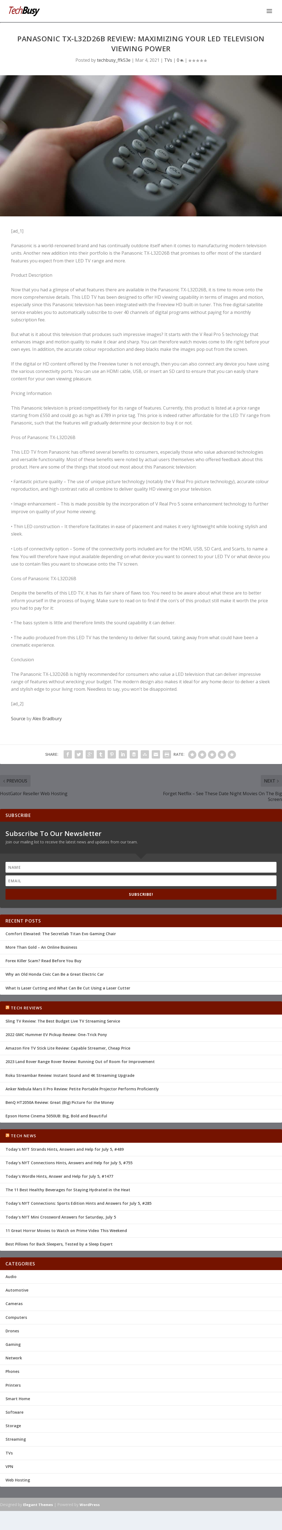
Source (18, 718)
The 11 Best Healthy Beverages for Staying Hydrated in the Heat (68, 1189)
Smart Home (18, 1398)
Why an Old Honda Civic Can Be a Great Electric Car (55, 973)
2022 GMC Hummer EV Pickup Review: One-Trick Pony (56, 1034)
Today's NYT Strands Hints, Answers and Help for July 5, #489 (65, 1148)
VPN (9, 1466)
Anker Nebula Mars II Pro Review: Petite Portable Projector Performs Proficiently (82, 1088)
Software (14, 1411)
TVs (168, 60)
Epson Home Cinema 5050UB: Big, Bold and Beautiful (56, 1115)
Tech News (23, 1135)
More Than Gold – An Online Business (41, 946)
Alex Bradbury (47, 718)
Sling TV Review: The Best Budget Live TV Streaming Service (63, 1020)
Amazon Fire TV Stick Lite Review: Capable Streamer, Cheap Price (68, 1047)
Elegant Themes (38, 1504)
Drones (12, 1330)
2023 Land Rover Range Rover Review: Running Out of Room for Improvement (80, 1061)
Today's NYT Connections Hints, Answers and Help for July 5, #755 (69, 1162)
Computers (16, 1316)
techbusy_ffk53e (114, 60)
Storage (13, 1425)
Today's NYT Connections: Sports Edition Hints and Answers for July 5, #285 (78, 1202)
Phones (12, 1370)
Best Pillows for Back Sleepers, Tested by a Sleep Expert (59, 1243)
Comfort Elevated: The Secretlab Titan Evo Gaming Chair (61, 933)
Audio (11, 1276)
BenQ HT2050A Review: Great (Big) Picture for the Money (60, 1101)
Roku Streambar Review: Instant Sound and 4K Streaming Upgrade (70, 1074)
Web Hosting (18, 1479)
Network (14, 1357)
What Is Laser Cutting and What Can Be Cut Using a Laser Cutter (68, 987)
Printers (13, 1384)
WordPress (90, 1504)
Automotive (17, 1289)
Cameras (14, 1303)
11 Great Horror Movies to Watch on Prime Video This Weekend (66, 1230)
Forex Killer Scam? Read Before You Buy (44, 960)
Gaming (13, 1343)
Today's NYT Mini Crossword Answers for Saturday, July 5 (61, 1216)
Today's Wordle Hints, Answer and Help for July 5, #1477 (59, 1175)
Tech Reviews (26, 1007)
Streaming (16, 1438)
